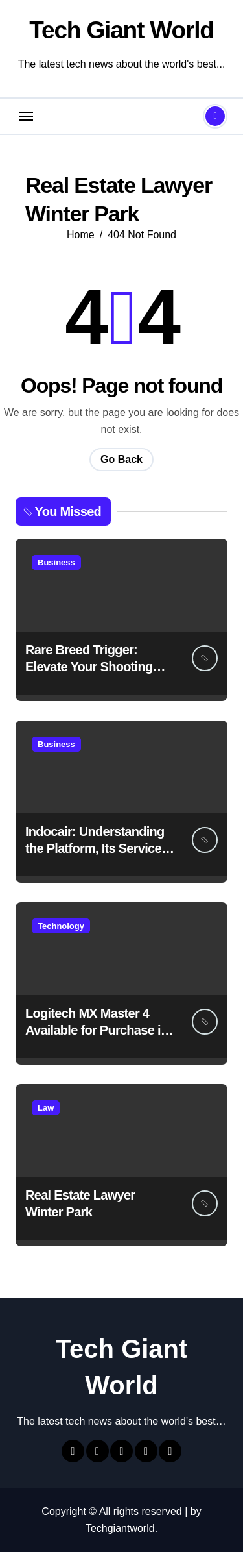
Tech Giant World (121, 30)
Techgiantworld (120, 1528)
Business (56, 562)
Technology (61, 926)
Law (46, 1108)
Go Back (121, 459)
